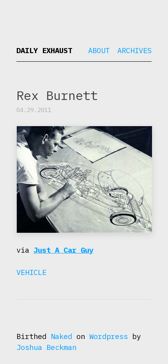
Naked (61, 336)
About (99, 50)
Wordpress (108, 336)
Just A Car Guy (64, 250)
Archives (134, 50)
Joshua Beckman (46, 347)
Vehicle (31, 272)
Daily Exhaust (44, 50)
